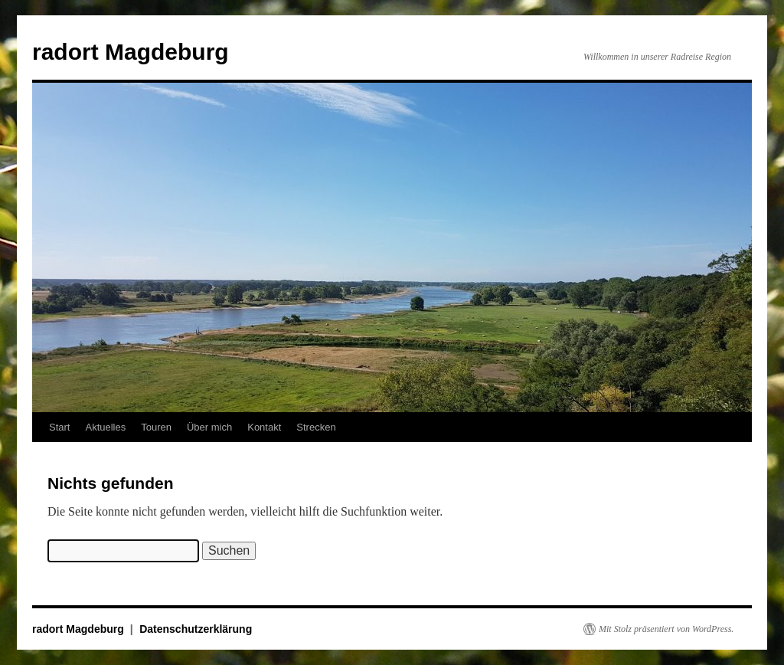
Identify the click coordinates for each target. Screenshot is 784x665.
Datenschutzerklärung (195, 629)
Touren (156, 427)
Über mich (209, 427)
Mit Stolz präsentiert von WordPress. (666, 629)
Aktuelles (105, 427)
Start (59, 427)
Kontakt (264, 427)
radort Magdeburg (130, 51)
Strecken (315, 427)
